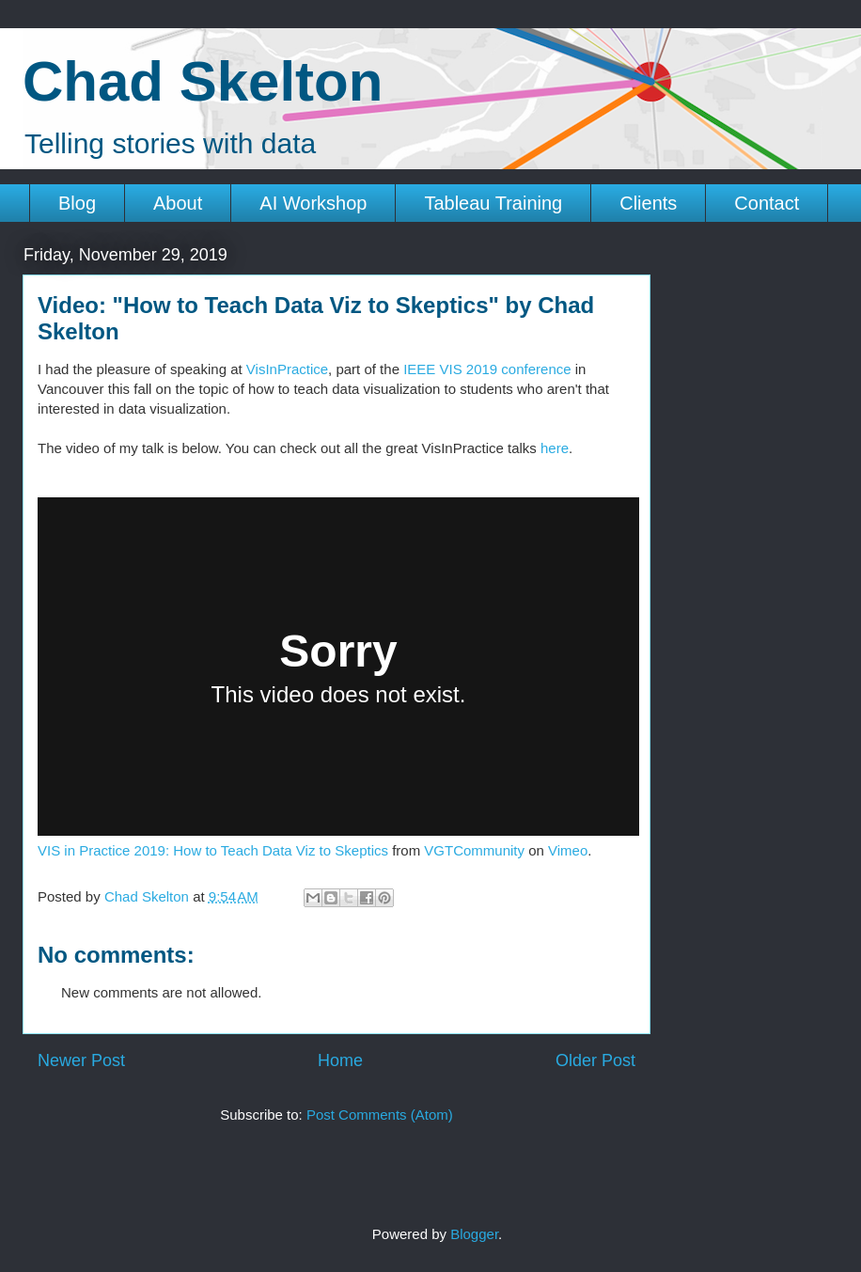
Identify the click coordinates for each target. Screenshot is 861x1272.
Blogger (474, 1234)
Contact (766, 203)
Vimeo (567, 850)
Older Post (595, 1060)
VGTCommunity (474, 850)
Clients (648, 203)
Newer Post (81, 1060)
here (554, 448)
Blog (77, 203)
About (177, 203)
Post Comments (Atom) (379, 1115)
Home (340, 1060)
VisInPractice (287, 369)
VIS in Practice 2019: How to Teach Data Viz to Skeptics (213, 850)
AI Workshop (313, 203)
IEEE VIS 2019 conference (487, 369)
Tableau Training (493, 203)
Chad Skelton (203, 81)
